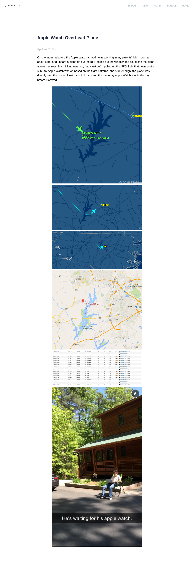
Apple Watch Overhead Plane (67, 37)
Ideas (145, 5)
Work (185, 5)
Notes (158, 5)
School (171, 5)
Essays (132, 5)
